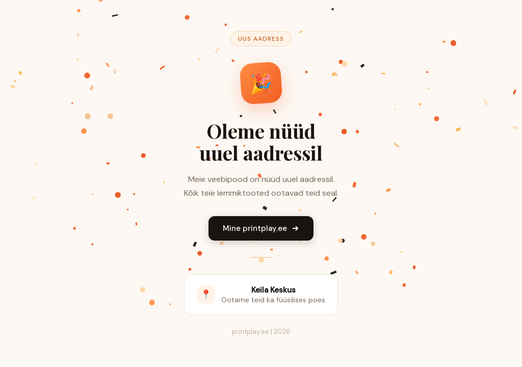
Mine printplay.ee (261, 228)
